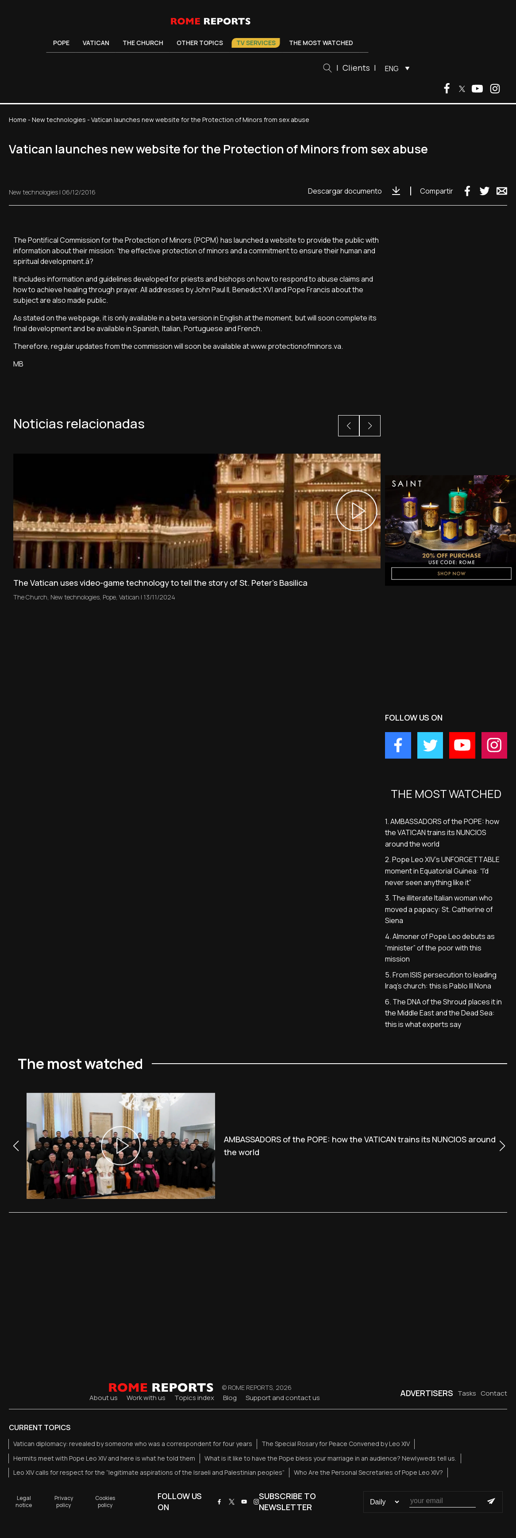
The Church (146, 42)
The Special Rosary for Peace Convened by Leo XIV (336, 1443)
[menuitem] (398, 68)
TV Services (259, 42)
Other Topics (203, 42)
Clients (360, 67)
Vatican (99, 42)
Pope (64, 42)
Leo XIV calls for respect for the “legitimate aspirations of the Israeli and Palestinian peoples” (149, 1472)
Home (18, 119)
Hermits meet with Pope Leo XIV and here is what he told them (104, 1458)
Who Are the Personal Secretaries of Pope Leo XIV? (368, 1472)
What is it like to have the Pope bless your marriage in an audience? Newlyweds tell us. (330, 1458)
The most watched (324, 42)
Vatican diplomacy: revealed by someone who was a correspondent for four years (132, 1443)
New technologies (59, 119)
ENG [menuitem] (395, 68)
